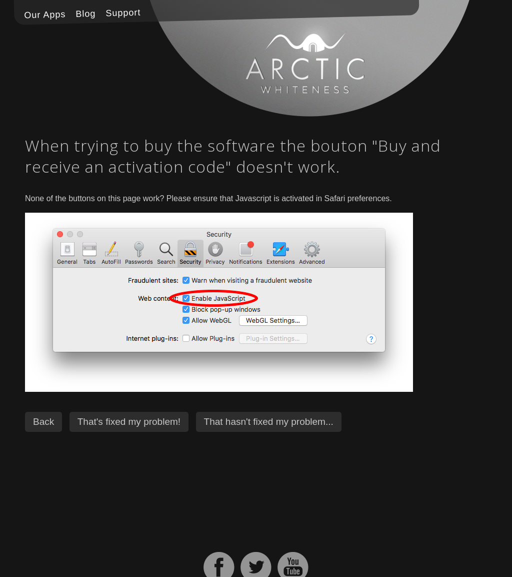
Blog (86, 14)
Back (43, 421)
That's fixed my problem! (129, 421)
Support (123, 13)
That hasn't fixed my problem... (269, 421)
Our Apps (45, 14)
